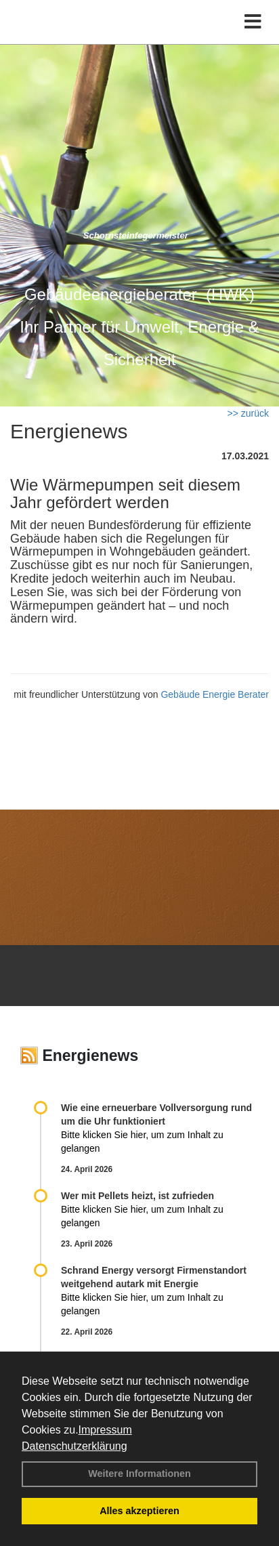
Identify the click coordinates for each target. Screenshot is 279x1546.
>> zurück (248, 413)
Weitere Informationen (139, 1473)
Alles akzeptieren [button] (139, 1510)
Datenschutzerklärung (74, 1446)
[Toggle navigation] (253, 22)
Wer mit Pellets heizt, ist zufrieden (137, 1195)
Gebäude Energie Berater (214, 694)
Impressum (105, 1430)
